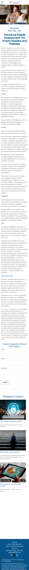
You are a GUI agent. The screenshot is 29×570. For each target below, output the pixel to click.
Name (3, 349)
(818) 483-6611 (16, 544)
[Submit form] (5, 382)
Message (4, 368)
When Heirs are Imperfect (10, 452)
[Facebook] (12, 555)
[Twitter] (14, 555)
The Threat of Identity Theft (10, 421)
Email (3, 359)
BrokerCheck (8, 561)
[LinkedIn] (17, 555)
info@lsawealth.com (14, 552)
